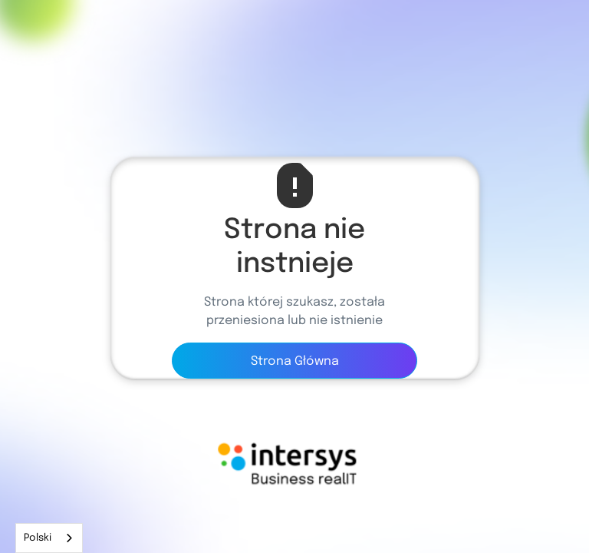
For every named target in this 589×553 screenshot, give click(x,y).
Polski (37, 538)
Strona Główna (295, 361)
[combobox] (49, 538)
